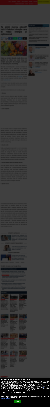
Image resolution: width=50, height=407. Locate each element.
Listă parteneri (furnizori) (5, 398)
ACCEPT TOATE (17, 401)
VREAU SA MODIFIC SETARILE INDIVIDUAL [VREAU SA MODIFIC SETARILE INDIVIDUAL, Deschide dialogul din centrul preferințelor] (17, 404)
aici (43, 387)
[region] (25, 392)
